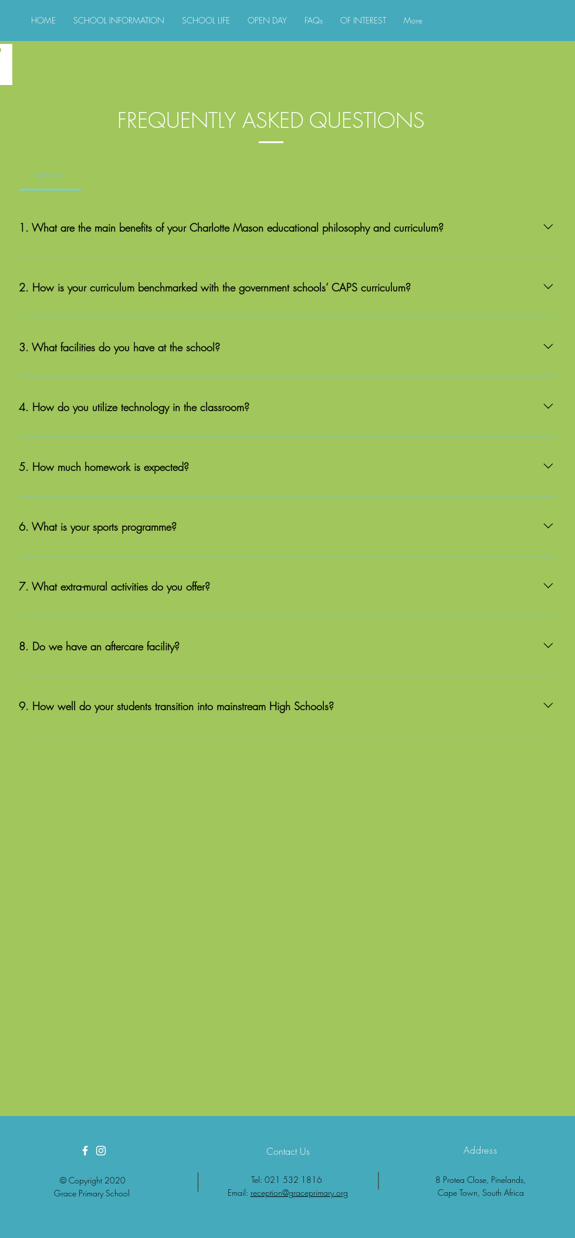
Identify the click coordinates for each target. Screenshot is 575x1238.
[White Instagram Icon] (100, 1150)
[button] (119, 20)
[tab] (50, 175)
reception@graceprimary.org (299, 1192)
